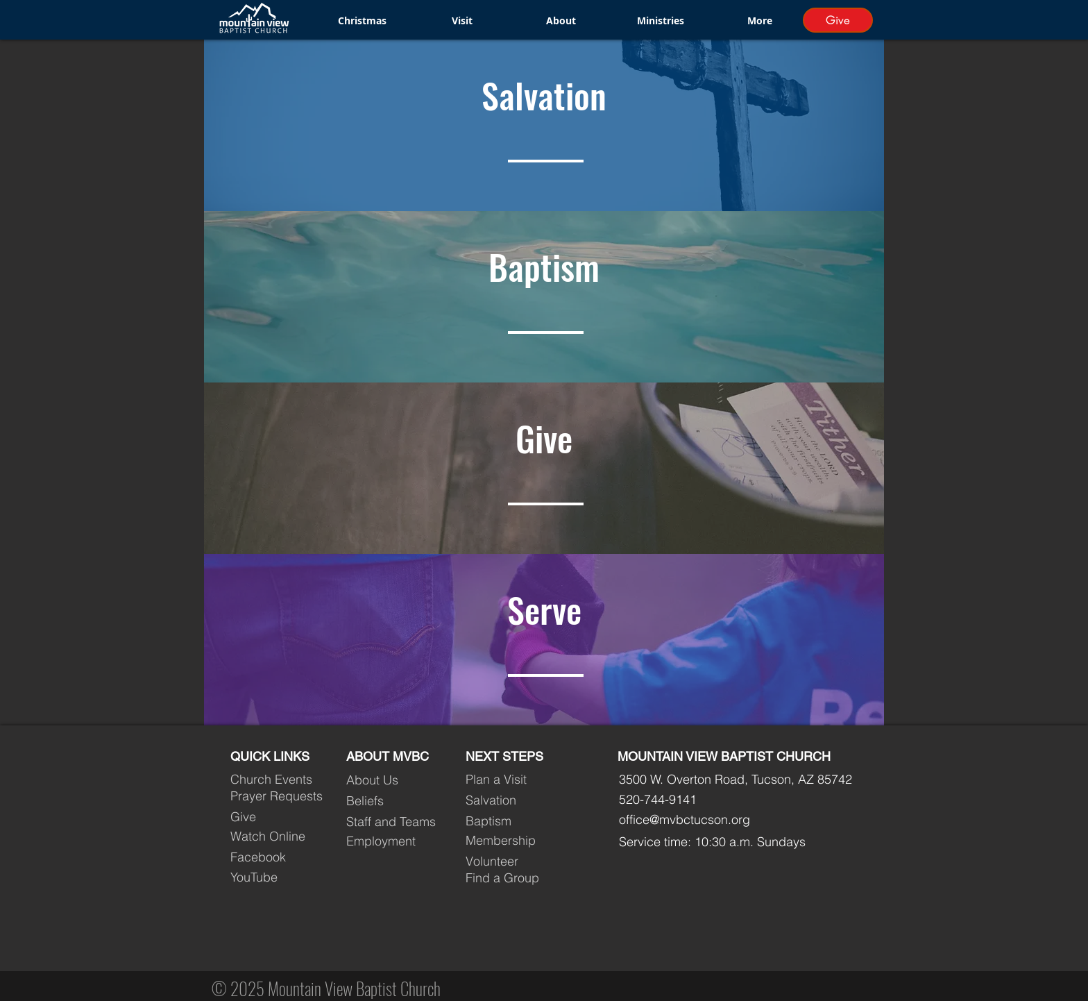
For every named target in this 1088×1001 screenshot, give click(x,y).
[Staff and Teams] (393, 822)
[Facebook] (277, 857)
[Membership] (513, 840)
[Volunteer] (513, 861)
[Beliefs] (393, 800)
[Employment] (393, 841)
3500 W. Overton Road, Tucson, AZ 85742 (735, 779)
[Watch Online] (277, 836)
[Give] (838, 20)
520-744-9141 (658, 799)
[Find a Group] (513, 878)
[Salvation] (513, 799)
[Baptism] (513, 821)
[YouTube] (277, 877)
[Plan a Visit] (513, 779)
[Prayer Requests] (277, 795)
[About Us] (393, 779)
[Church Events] (277, 779)
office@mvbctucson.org (684, 819)
